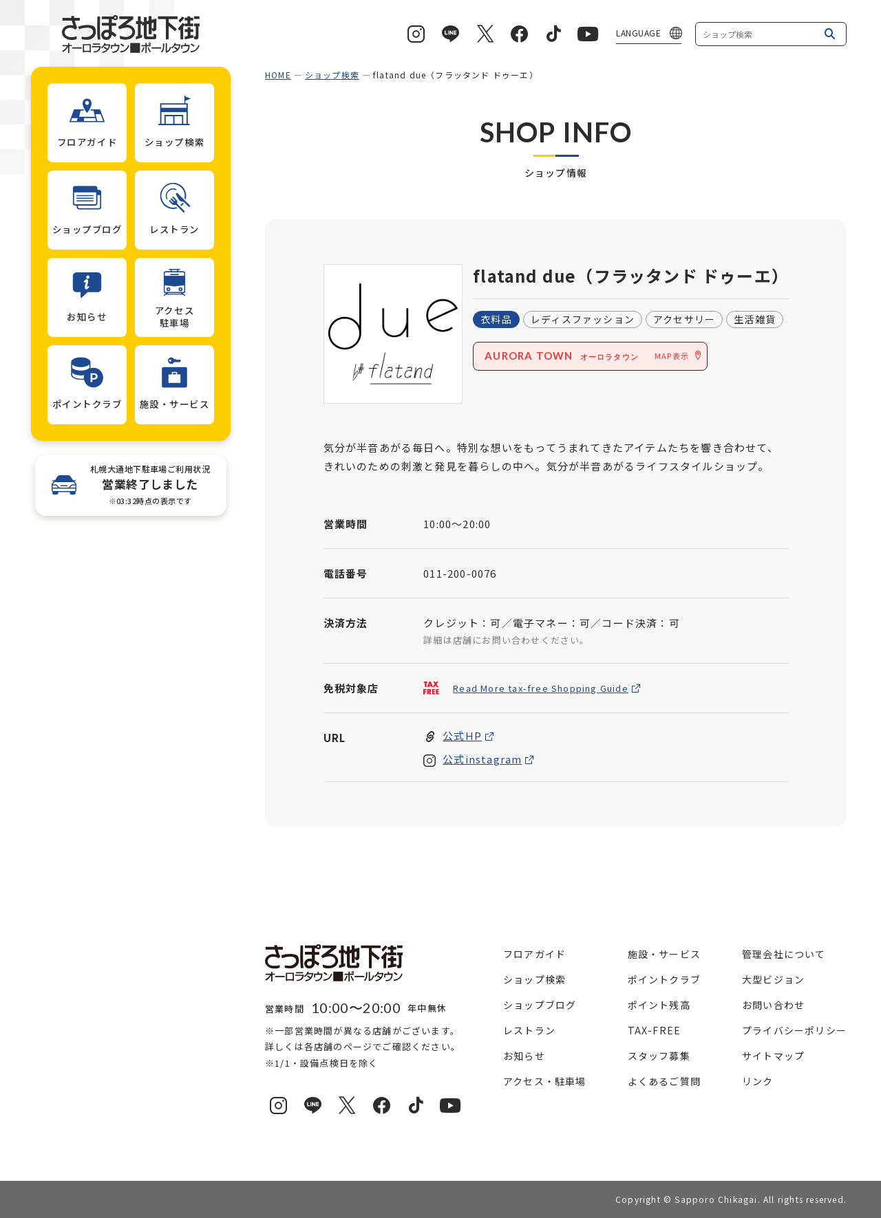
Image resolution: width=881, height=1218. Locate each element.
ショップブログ (539, 1005)
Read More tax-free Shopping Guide (540, 688)
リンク (758, 1081)
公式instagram (482, 759)
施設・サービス (664, 954)
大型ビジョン (773, 979)
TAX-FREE (654, 1030)
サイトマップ (773, 1056)
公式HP (462, 736)
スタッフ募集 (659, 1056)
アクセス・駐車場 (544, 1081)
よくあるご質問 (664, 1081)
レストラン (529, 1030)
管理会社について (784, 954)
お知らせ (524, 1056)
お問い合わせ (773, 1005)
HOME (278, 74)
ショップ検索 (332, 74)
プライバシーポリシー (794, 1030)
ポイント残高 (659, 1005)
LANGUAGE (638, 33)
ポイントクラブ (664, 979)
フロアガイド (534, 954)
